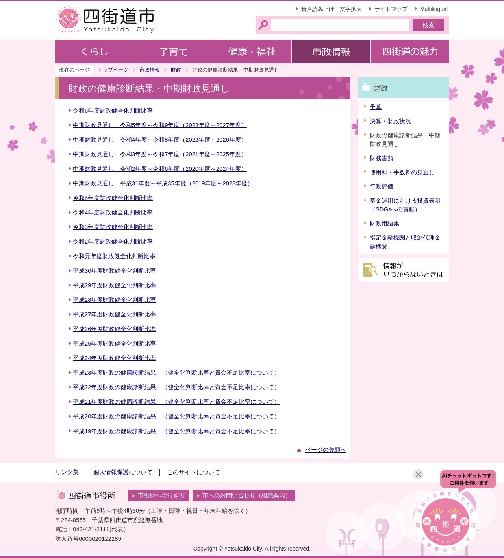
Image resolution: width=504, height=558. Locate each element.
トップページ (113, 70)
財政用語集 (384, 223)
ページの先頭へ (325, 450)
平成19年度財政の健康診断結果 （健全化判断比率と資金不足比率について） (176, 431)
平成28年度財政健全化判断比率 (114, 300)
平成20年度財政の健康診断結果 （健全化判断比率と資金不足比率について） (176, 416)
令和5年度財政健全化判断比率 (113, 198)
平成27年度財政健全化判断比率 (114, 314)
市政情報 (149, 70)
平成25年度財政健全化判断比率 (114, 343)
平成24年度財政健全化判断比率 (114, 358)
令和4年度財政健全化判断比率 (113, 212)
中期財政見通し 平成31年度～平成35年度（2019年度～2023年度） (163, 183)
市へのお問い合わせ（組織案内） (246, 495)
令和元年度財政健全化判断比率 (114, 256)
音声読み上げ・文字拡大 (331, 9)
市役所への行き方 (161, 495)
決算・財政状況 (390, 121)
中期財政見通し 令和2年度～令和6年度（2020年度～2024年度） (160, 169)
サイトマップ (391, 9)
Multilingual (434, 9)
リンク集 (67, 472)
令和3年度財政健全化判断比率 (113, 227)
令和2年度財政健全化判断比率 (113, 241)
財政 (176, 70)
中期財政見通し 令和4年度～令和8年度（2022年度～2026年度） (160, 140)
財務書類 (381, 158)
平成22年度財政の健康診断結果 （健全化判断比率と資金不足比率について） (176, 387)
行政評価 (381, 186)
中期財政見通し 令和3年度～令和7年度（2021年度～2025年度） (160, 154)
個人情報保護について (122, 472)
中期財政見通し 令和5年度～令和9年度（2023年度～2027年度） (160, 125)
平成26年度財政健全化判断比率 (114, 329)
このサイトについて (193, 472)
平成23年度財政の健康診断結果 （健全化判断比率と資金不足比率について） (176, 373)
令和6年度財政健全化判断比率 (113, 110)
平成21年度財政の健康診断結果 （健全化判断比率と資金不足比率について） (176, 402)
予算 (376, 107)
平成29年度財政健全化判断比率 (114, 285)
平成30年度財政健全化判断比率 (114, 271)
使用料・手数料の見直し (402, 172)
